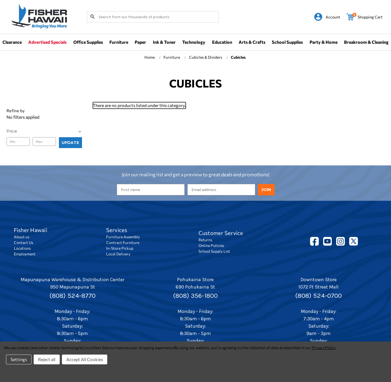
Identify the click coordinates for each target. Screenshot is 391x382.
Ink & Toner (164, 42)
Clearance (12, 42)
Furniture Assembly (123, 236)
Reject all (46, 359)
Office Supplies (88, 42)
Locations (22, 248)
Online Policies (211, 245)
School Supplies (287, 42)
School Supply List (214, 251)
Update (70, 142)
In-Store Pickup (119, 248)
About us (21, 236)
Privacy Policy (323, 347)
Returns (205, 239)
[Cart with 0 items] (364, 17)
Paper (140, 42)
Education (222, 42)
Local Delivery (118, 254)
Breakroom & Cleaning (366, 42)
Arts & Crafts (252, 42)
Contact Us (23, 242)
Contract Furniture (122, 242)
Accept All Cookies (84, 359)
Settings (19, 359)
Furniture (118, 42)
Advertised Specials (47, 42)
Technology (193, 42)
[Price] (44, 131)
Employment (25, 254)
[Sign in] (327, 17)
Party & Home (324, 42)
